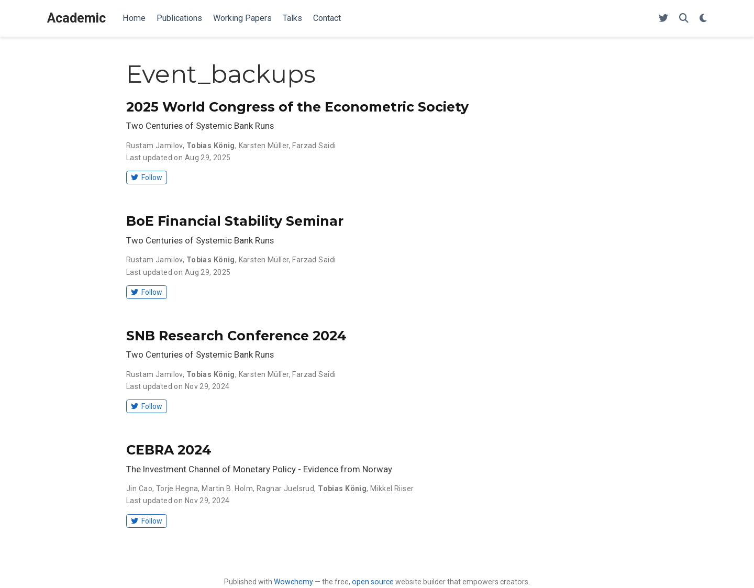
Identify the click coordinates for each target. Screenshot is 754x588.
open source (373, 582)
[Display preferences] (703, 19)
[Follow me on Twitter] (663, 19)
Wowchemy (293, 582)
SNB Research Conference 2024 (236, 335)
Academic (76, 18)
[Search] (684, 19)
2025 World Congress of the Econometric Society (297, 107)
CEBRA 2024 (169, 450)
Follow (146, 177)
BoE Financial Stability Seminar (234, 221)
